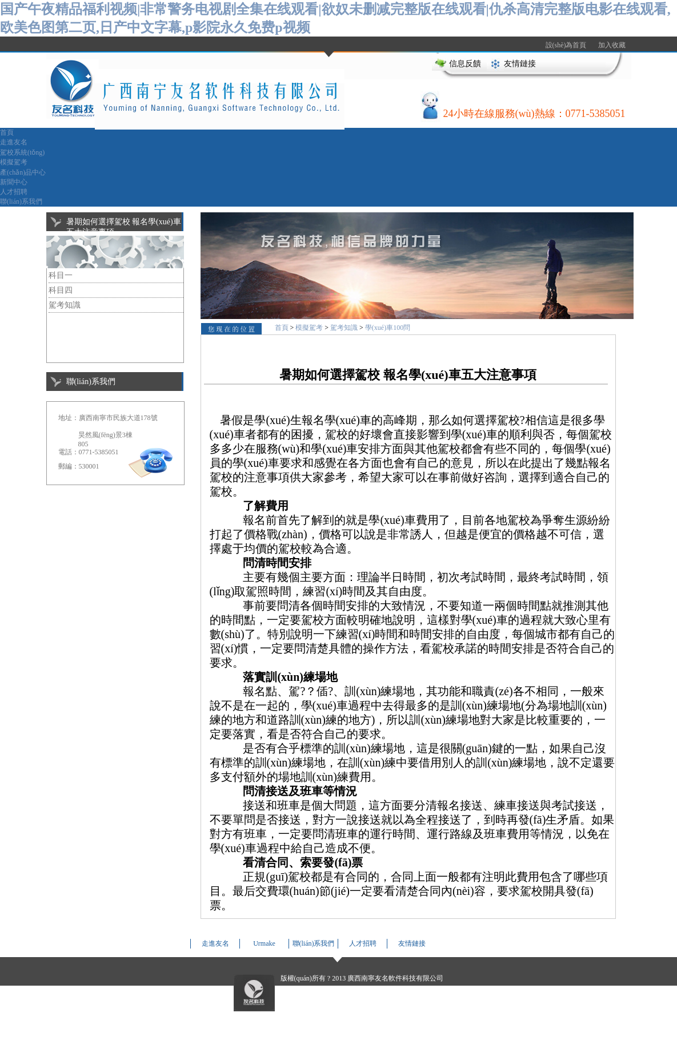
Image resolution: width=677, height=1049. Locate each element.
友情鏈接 (520, 63)
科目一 (61, 275)
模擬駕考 (13, 162)
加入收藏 (612, 45)
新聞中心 (13, 182)
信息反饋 (465, 63)
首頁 (7, 132)
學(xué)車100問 (387, 328)
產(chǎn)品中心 (23, 172)
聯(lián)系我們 (21, 201)
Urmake (264, 943)
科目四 (61, 290)
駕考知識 (65, 305)
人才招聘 (13, 192)
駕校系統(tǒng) (22, 152)
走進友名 (13, 142)
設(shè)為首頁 (566, 45)
